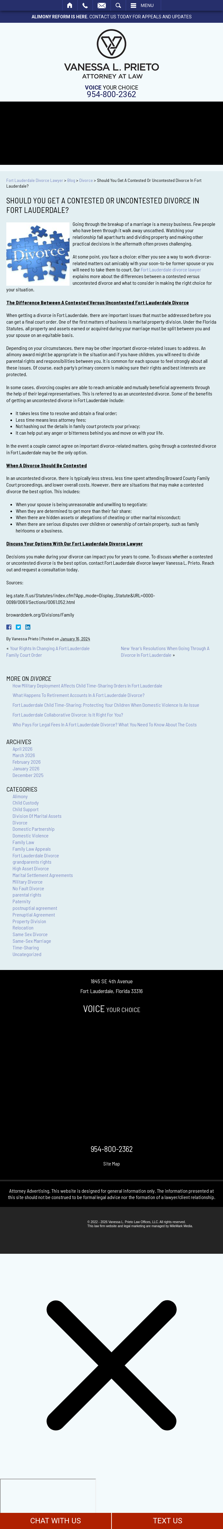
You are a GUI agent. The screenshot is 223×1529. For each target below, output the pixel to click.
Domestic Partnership (34, 829)
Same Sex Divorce (30, 934)
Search (118, 5)
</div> (48, 1503)
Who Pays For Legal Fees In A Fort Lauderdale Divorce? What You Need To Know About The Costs (105, 724)
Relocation (23, 927)
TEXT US (167, 1520)
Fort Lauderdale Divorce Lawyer (34, 180)
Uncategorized (27, 954)
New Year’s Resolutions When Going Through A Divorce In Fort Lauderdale (165, 651)
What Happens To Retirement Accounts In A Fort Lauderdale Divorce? (79, 695)
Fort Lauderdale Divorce (36, 855)
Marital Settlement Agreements (43, 875)
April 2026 (23, 749)
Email (102, 5)
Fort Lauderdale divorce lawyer (171, 269)
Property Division (29, 921)
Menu (147, 5)
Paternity (22, 901)
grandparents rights (32, 862)
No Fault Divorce (28, 888)
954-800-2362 (111, 94)
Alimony (20, 796)
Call (85, 5)
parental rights (27, 895)
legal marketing (134, 1226)
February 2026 (27, 762)
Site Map (111, 1163)
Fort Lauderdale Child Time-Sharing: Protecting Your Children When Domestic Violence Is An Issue (106, 705)
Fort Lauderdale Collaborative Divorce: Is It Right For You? (68, 715)
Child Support (26, 809)
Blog (71, 180)
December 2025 (28, 775)
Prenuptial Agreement (34, 914)
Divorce (86, 180)
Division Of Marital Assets (37, 816)
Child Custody (26, 802)
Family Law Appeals (32, 849)
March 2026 (24, 755)
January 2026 (26, 768)
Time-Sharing (26, 947)
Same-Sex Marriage (32, 941)
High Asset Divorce (31, 868)
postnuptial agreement (35, 908)
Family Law (23, 842)
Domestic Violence (31, 835)
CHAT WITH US (55, 1520)
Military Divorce (28, 882)
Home (70, 5)
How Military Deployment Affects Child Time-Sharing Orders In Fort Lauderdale (87, 685)
